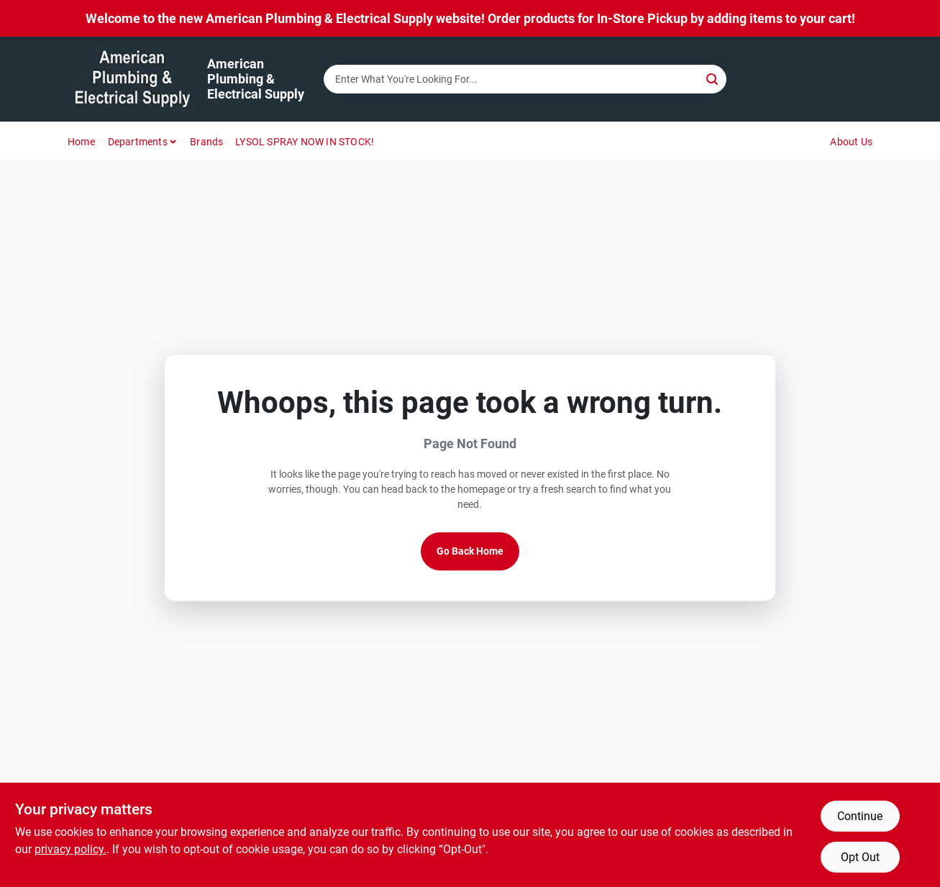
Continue (859, 816)
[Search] (713, 78)
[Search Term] (525, 79)
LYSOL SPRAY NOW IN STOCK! (304, 141)
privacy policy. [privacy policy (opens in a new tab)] (70, 849)
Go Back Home (470, 551)
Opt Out (860, 857)
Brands (206, 141)
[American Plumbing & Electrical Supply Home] (132, 79)
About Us (851, 141)
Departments (138, 141)
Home (81, 141)
